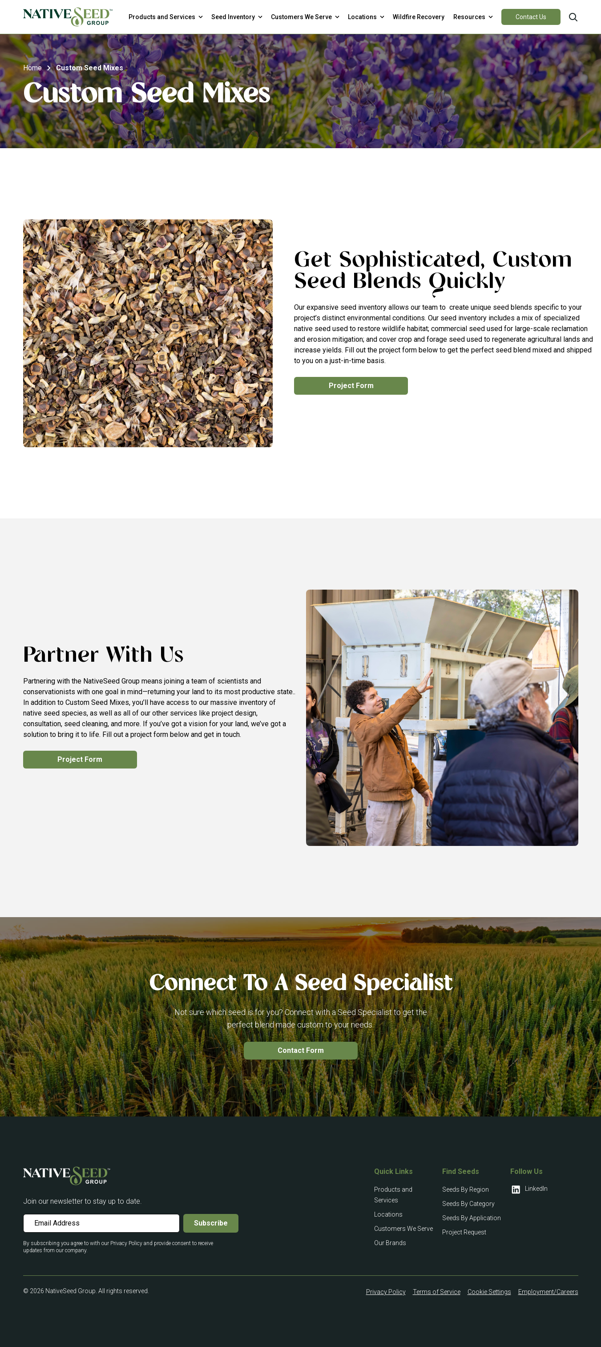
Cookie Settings (489, 1291)
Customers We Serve (403, 1228)
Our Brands (390, 1242)
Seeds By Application (471, 1218)
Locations (388, 1214)
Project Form (351, 385)
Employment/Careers (548, 1291)
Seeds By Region (465, 1189)
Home (32, 68)
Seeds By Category (468, 1203)
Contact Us (531, 16)
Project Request (464, 1232)
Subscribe (211, 1223)
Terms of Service (436, 1291)
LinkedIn (529, 1189)
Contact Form (301, 1050)
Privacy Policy (386, 1291)
